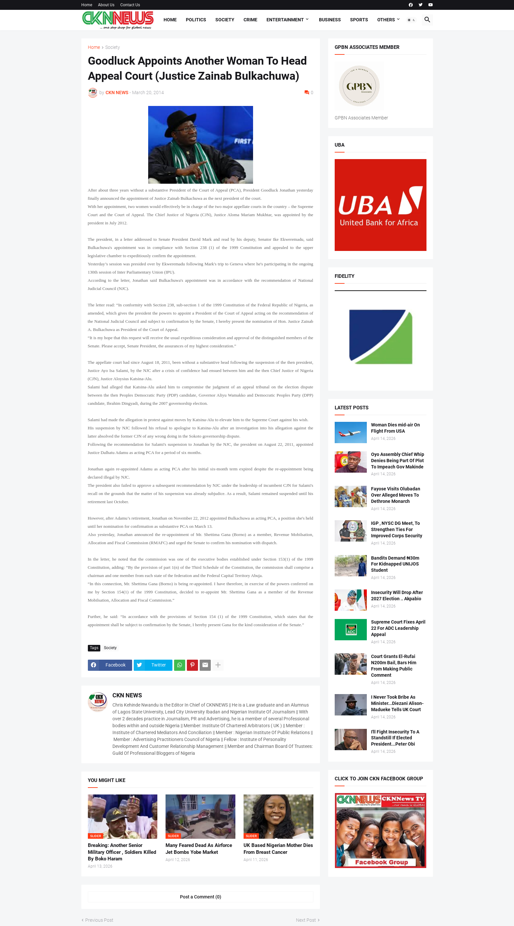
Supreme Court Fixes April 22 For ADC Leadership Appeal (398, 628)
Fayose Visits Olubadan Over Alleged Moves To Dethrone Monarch (395, 495)
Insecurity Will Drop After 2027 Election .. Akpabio (397, 595)
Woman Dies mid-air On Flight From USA (395, 428)
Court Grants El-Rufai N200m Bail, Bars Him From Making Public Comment (393, 666)
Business (330, 19)
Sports (359, 19)
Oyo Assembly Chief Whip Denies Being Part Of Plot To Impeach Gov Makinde (397, 460)
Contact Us (130, 5)
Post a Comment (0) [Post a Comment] (200, 896)
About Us (106, 5)
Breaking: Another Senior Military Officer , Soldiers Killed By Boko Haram (122, 852)
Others (386, 19)
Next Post (306, 920)
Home (86, 5)
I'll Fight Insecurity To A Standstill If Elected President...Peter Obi (395, 738)
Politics (196, 19)
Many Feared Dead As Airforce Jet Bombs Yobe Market (199, 848)
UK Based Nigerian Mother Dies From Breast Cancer (278, 848)
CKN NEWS (127, 695)
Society (224, 19)
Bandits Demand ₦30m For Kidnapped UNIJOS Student (395, 564)
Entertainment (285, 19)
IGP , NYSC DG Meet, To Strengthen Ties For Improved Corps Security (396, 529)
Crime (250, 19)
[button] (411, 20)
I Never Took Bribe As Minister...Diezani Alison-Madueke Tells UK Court (397, 703)
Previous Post (99, 920)
